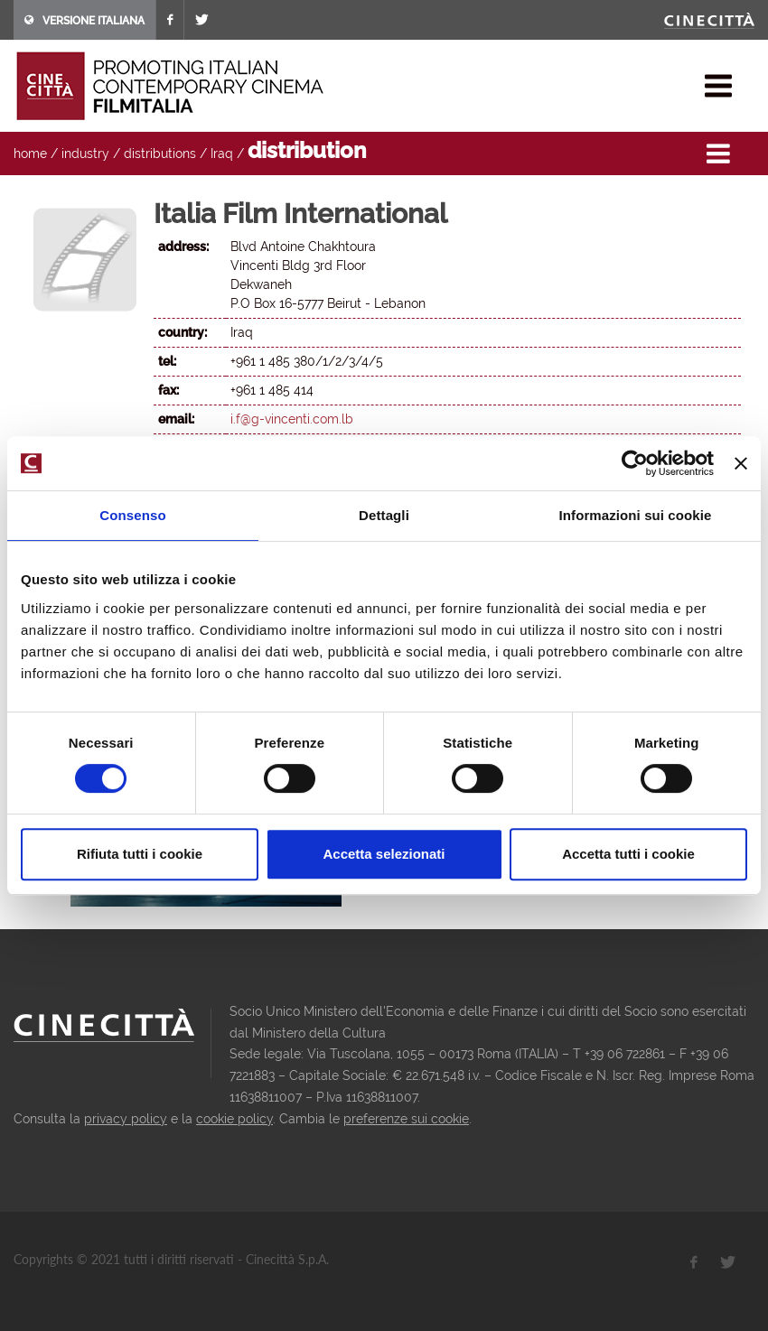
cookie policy (234, 1119)
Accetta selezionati (384, 853)
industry (85, 153)
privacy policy (125, 1119)
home (30, 153)
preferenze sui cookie (406, 1119)
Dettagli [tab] (384, 515)
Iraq (222, 153)
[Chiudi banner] (741, 463)
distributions (160, 153)
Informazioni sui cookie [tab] (635, 515)
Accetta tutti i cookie (628, 853)
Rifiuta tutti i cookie (139, 853)
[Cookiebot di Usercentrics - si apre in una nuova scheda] (635, 463)
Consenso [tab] (132, 515)
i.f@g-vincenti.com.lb (291, 419)
